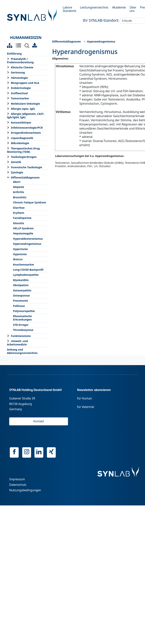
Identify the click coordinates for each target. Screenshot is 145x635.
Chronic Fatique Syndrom (29, 202)
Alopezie (18, 187)
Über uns (133, 9)
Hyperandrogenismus (27, 244)
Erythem (18, 213)
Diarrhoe (19, 207)
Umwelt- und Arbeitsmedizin (17, 342)
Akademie (119, 7)
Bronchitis (19, 197)
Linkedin (39, 451)
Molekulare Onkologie (25, 103)
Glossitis (18, 223)
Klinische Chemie (22, 67)
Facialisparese (22, 218)
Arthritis (18, 192)
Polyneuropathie (24, 311)
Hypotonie (20, 254)
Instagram (26, 451)
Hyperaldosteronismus (28, 238)
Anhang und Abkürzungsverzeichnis (22, 351)
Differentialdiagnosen (25, 177)
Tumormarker (20, 98)
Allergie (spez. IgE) (23, 108)
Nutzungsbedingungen (25, 490)
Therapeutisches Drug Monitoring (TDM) (23, 150)
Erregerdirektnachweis (26, 132)
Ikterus (18, 259)
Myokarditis (21, 280)
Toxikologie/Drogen (24, 157)
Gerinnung (18, 72)
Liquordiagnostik (22, 138)
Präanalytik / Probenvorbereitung (20, 60)
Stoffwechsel (19, 93)
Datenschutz (17, 485)
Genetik (16, 162)
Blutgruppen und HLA (25, 83)
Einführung (14, 53)
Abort (17, 182)
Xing (51, 451)
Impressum (17, 479)
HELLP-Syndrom (23, 228)
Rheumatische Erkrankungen (22, 317)
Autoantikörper (21, 122)
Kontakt (38, 421)
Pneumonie (20, 300)
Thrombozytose (23, 330)
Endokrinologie (21, 88)
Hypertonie (20, 249)
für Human (84, 398)
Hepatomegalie (23, 233)
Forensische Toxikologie (26, 167)
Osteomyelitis (22, 290)
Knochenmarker (23, 264)
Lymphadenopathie (26, 275)
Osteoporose (21, 295)
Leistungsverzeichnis (94, 7)
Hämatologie (19, 78)
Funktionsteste (21, 336)
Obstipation (21, 285)
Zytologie (17, 172)
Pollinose (19, 306)
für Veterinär (85, 407)
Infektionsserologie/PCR (27, 127)
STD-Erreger (20, 325)
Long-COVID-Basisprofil (28, 269)
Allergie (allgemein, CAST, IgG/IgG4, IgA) (25, 115)
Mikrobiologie (20, 143)
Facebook (14, 451)
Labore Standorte (69, 9)
